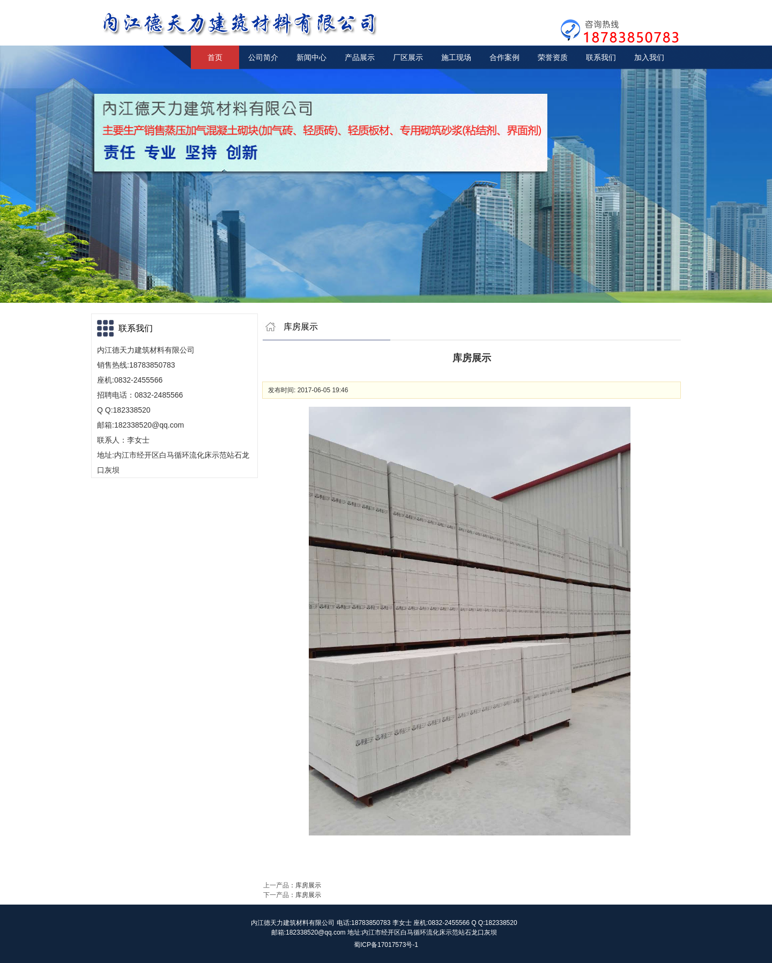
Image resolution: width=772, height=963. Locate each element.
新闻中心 (311, 57)
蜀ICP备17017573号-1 (386, 945)
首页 (214, 57)
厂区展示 (408, 57)
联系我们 (601, 57)
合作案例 (504, 57)
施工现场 (456, 57)
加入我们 (649, 57)
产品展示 (360, 57)
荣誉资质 (553, 57)
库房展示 (308, 885)
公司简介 (263, 57)
